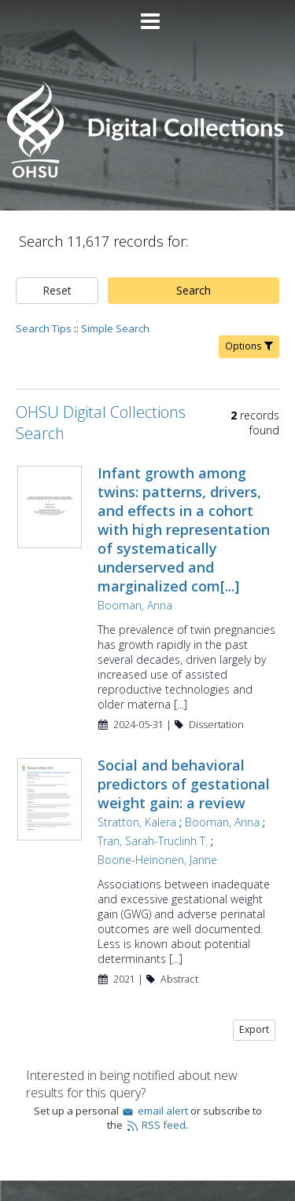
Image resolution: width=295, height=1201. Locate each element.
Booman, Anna (135, 605)
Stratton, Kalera (137, 822)
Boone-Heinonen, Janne (157, 859)
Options (249, 346)
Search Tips (44, 328)
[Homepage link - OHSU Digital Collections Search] (147, 174)
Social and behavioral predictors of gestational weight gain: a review (184, 784)
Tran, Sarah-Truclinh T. (153, 840)
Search (193, 290)
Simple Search (115, 328)
